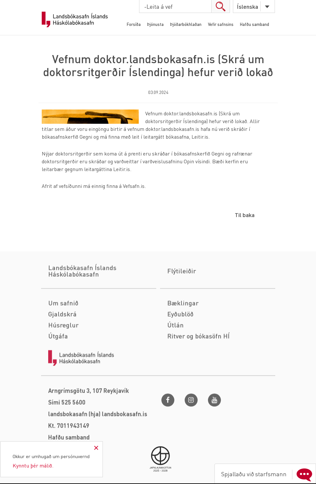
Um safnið (63, 337)
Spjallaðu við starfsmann (268, 474)
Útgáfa (58, 370)
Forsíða (134, 24)
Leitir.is (199, 136)
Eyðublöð (180, 348)
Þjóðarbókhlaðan (186, 24)
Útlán (175, 359)
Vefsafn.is (134, 185)
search (220, 6)
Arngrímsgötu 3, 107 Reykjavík (88, 424)
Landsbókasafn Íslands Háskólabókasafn (75, 19)
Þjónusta (155, 24)
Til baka (245, 214)
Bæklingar (183, 337)
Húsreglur (63, 359)
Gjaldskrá (62, 348)
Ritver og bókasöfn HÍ (198, 370)
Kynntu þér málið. (33, 465)
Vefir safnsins (221, 24)
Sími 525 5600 (66, 436)
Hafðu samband (254, 24)
